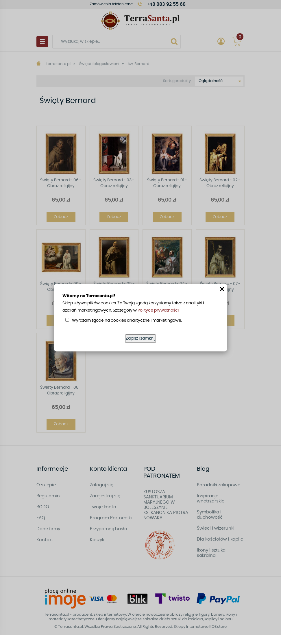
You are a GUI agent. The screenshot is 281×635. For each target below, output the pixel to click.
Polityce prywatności (158, 310)
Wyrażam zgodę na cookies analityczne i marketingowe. (127, 321)
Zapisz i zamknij (140, 338)
